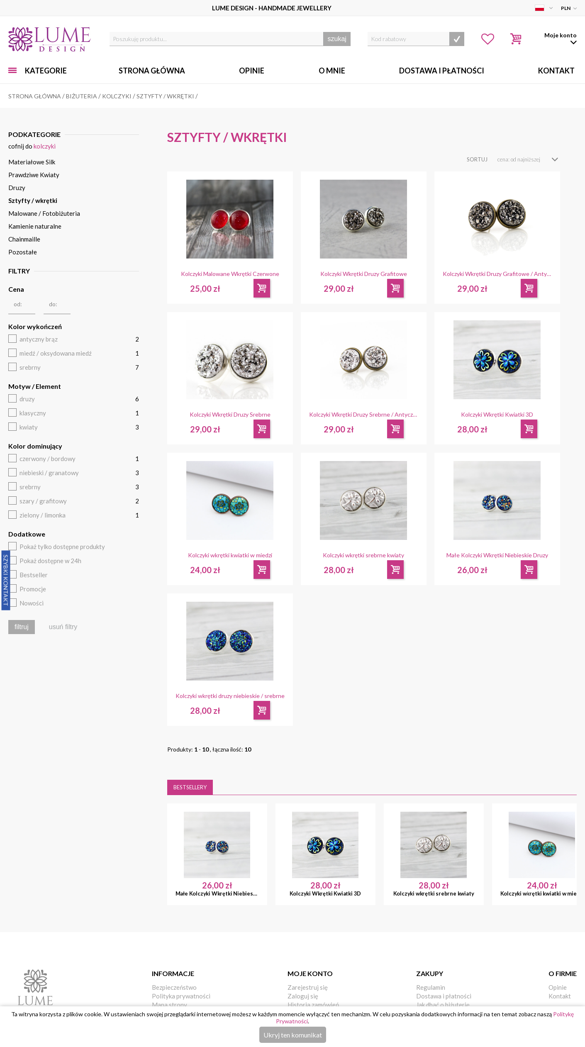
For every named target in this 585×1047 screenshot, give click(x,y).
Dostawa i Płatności (441, 70)
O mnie (332, 70)
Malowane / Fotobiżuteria (44, 213)
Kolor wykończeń (35, 326)
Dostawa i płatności (443, 996)
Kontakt (556, 70)
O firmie (562, 973)
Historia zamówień (313, 1004)
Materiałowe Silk (31, 162)
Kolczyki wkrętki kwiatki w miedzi (230, 555)
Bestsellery (190, 787)
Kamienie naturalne (34, 226)
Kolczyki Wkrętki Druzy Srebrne (230, 414)
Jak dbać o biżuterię (443, 1004)
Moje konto (310, 973)
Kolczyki (45, 146)
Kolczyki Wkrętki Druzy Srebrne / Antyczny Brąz (363, 414)
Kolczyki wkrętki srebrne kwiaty (363, 555)
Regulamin (430, 987)
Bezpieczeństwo (174, 987)
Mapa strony (169, 1004)
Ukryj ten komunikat (292, 1035)
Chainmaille (24, 239)
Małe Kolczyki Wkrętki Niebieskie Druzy (497, 555)
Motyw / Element (34, 386)
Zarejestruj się (308, 987)
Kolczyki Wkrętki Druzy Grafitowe (363, 274)
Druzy (16, 187)
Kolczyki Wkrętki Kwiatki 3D (497, 414)
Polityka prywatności (181, 996)
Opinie (251, 70)
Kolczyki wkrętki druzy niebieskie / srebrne (230, 696)
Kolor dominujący (35, 446)
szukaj (337, 38)
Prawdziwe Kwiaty (33, 174)
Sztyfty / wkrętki (32, 200)
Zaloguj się (303, 996)
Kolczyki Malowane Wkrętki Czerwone (230, 274)
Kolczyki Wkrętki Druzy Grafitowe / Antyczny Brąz (497, 274)
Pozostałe (22, 252)
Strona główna (152, 70)
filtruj (22, 626)
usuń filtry (63, 626)
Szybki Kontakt (6, 580)
